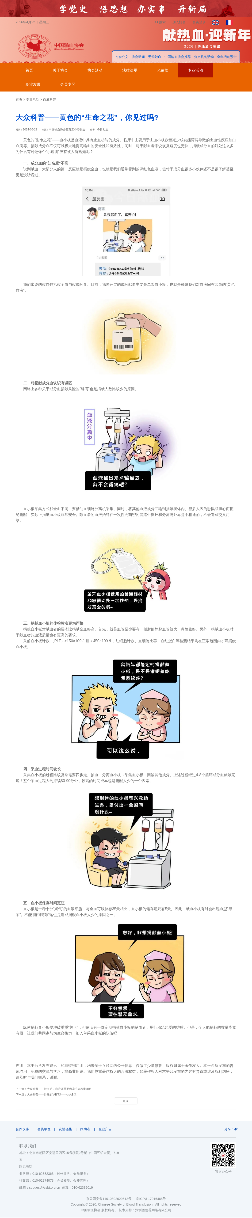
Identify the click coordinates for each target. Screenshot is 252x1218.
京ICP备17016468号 (151, 1199)
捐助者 (87, 1129)
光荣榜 (162, 71)
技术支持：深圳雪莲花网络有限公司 (145, 1210)
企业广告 (107, 1129)
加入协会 (177, 22)
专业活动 (195, 71)
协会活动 (95, 71)
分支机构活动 (204, 57)
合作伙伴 (22, 1129)
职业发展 (33, 85)
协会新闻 (138, 57)
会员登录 (198, 22)
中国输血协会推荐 (177, 57)
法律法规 (129, 71)
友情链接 (66, 1129)
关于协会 (60, 71)
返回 (126, 1101)
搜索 (159, 22)
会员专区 (67, 85)
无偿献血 (154, 57)
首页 (29, 71)
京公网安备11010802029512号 (111, 1199)
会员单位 (44, 1129)
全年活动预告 (227, 57)
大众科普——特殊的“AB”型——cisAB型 (51, 1095)
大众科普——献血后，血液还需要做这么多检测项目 (59, 1089)
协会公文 (121, 57)
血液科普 (49, 100)
